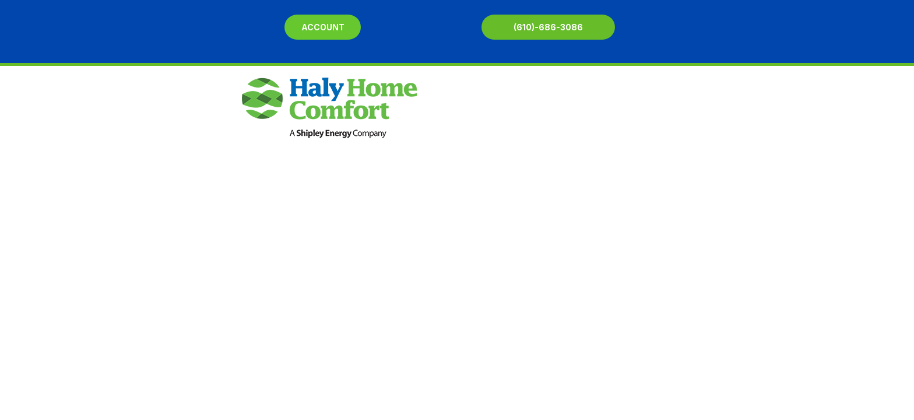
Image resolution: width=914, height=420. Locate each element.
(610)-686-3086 (548, 27)
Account (322, 27)
